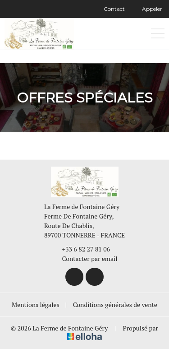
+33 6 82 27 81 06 (81, 249)
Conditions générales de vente (115, 304)
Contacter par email (85, 258)
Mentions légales (35, 304)
